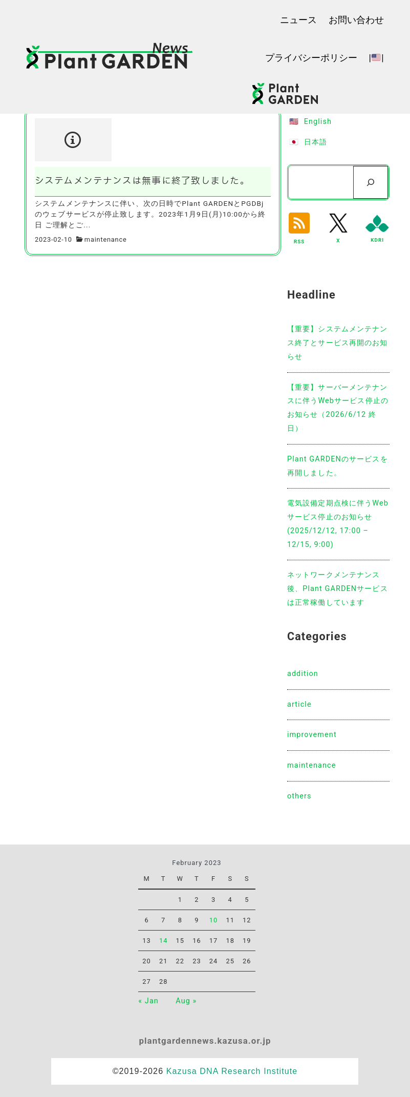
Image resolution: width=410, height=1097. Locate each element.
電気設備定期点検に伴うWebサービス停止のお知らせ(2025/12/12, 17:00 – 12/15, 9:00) (338, 523)
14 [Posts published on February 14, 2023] (163, 940)
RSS (299, 241)
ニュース (298, 19)
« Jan (148, 1001)
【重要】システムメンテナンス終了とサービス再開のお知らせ (337, 343)
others (299, 796)
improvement (312, 734)
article (299, 704)
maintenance (105, 239)
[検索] (370, 182)
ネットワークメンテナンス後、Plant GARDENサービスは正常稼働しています (337, 589)
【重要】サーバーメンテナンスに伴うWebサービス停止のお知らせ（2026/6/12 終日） (338, 408)
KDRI (377, 240)
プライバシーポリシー (311, 57)
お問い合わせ (356, 19)
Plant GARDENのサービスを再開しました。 (337, 466)
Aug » (186, 1001)
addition (302, 673)
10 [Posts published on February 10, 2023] (213, 920)
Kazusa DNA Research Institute (232, 1071)
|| (376, 57)
